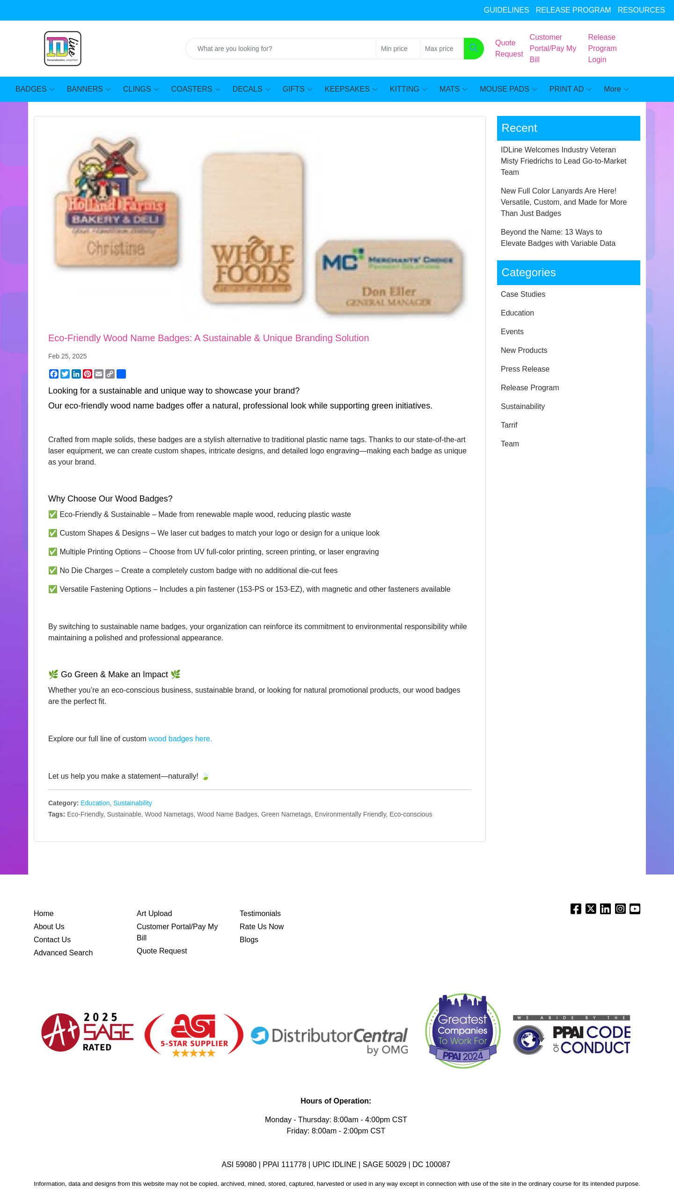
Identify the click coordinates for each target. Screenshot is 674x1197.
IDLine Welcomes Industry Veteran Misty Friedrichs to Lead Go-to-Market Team (564, 161)
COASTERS (195, 89)
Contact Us (52, 940)
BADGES (35, 89)
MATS (454, 89)
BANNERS (89, 89)
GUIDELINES (506, 10)
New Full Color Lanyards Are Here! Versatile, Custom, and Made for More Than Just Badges (564, 202)
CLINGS (141, 89)
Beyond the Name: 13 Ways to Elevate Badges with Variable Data (558, 237)
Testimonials (260, 913)
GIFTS (298, 89)
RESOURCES (641, 10)
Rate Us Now (262, 927)
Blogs (249, 940)
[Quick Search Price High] (442, 48)
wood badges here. (180, 739)
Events (512, 332)
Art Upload (154, 913)
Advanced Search (63, 953)
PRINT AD (570, 89)
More (616, 89)
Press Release (525, 369)
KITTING (408, 89)
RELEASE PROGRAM (573, 10)
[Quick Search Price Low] (398, 48)
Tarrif (509, 425)
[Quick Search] (280, 48)
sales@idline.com (42, 10)
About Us (49, 927)
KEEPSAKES (351, 89)
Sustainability (132, 803)
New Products (524, 350)
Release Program (530, 388)
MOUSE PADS (508, 89)
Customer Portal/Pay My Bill (177, 932)
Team (510, 444)
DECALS (252, 89)
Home (44, 913)
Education (95, 803)
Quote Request (162, 951)
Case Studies (523, 294)
